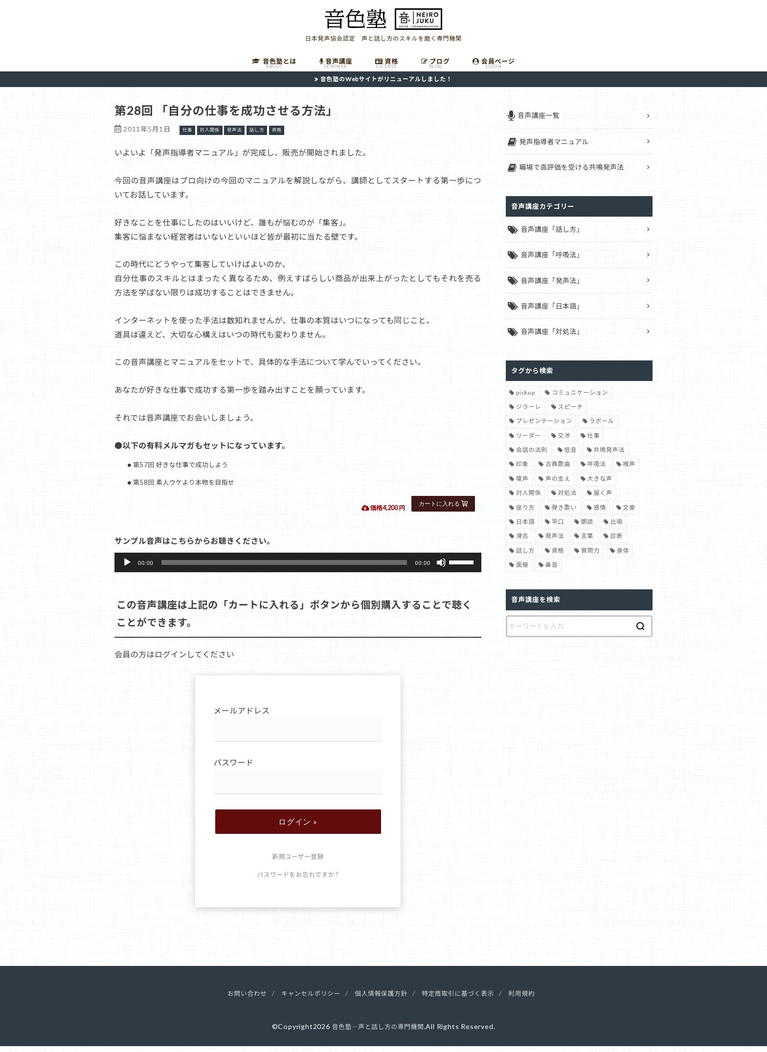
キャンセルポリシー (305, 999)
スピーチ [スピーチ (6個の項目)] (570, 413)
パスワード (298, 782)
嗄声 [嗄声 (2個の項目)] (522, 485)
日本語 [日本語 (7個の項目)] (525, 528)
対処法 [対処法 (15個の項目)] (567, 500)
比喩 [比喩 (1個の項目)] (616, 528)
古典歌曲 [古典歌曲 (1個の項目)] (557, 471)
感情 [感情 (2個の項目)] (599, 514)
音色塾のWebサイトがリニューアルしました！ (386, 85)
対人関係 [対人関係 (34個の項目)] (528, 500)
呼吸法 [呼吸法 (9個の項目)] (596, 471)
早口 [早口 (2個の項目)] (558, 528)
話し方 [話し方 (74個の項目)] (525, 557)
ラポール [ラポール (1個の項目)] (601, 428)
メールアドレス (298, 730)
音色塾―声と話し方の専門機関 (378, 1032)
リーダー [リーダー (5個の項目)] (528, 442)
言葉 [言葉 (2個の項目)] (587, 543)
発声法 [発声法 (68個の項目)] (554, 543)
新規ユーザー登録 (297, 862)
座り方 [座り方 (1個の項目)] (525, 514)
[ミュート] (441, 568)
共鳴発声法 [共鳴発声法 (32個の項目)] (609, 457)
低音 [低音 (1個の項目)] (570, 457)
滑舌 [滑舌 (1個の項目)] (522, 543)
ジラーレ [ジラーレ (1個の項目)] (528, 413)
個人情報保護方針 (381, 999)
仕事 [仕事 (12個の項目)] (593, 442)
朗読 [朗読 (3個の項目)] (587, 528)
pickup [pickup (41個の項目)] (525, 399)
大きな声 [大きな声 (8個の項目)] (599, 485)
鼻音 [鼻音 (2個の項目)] (551, 572)
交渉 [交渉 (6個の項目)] (564, 442)
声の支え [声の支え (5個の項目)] (557, 485)
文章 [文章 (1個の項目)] (629, 514)
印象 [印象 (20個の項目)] (522, 471)
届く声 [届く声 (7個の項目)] (602, 500)
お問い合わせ (236, 999)
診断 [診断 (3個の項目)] (616, 543)
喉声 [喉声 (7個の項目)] (629, 471)
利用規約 (533, 999)
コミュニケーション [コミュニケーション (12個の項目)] (580, 399)
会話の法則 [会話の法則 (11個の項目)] (531, 457)
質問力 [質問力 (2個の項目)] (590, 557)
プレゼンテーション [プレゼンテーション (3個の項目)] (544, 428)
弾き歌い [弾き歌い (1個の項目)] (564, 514)
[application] (297, 568)
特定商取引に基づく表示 (465, 999)
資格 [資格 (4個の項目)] (558, 557)
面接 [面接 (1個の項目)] (522, 572)
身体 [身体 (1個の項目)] (623, 557)
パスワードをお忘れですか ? (298, 880)
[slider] (284, 568)
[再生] (127, 568)
